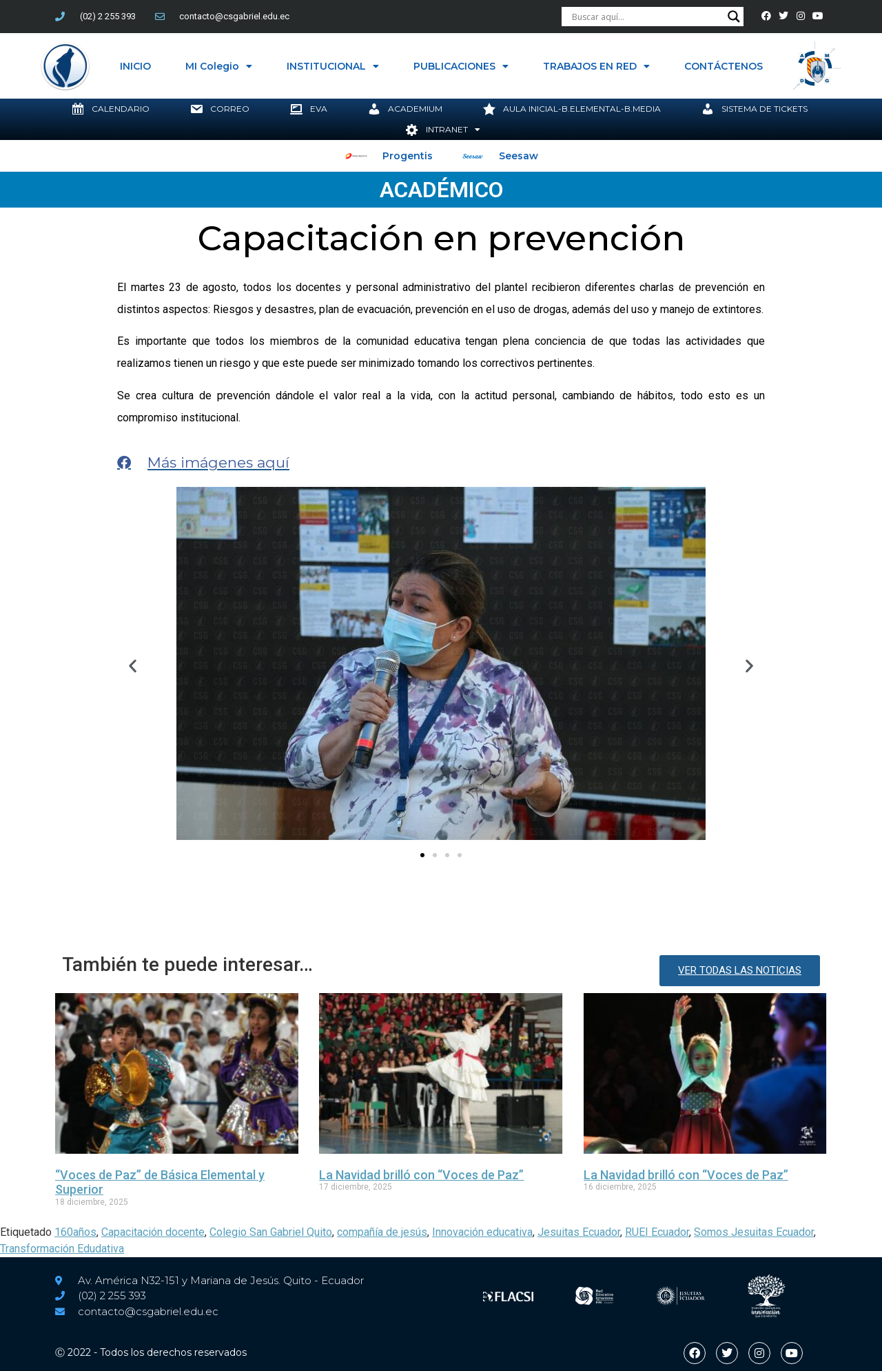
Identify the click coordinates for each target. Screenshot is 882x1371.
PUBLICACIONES (461, 66)
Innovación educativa (482, 1232)
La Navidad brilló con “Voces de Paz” (421, 1175)
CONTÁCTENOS (723, 66)
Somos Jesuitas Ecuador (754, 1232)
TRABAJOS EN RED (596, 66)
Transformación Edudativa (62, 1248)
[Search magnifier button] (733, 16)
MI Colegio (218, 66)
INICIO (135, 66)
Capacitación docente (153, 1232)
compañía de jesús (382, 1232)
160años (75, 1232)
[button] (132, 665)
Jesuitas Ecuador (578, 1232)
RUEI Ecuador (657, 1232)
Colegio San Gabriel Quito (270, 1232)
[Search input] (646, 16)
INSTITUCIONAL (333, 66)
